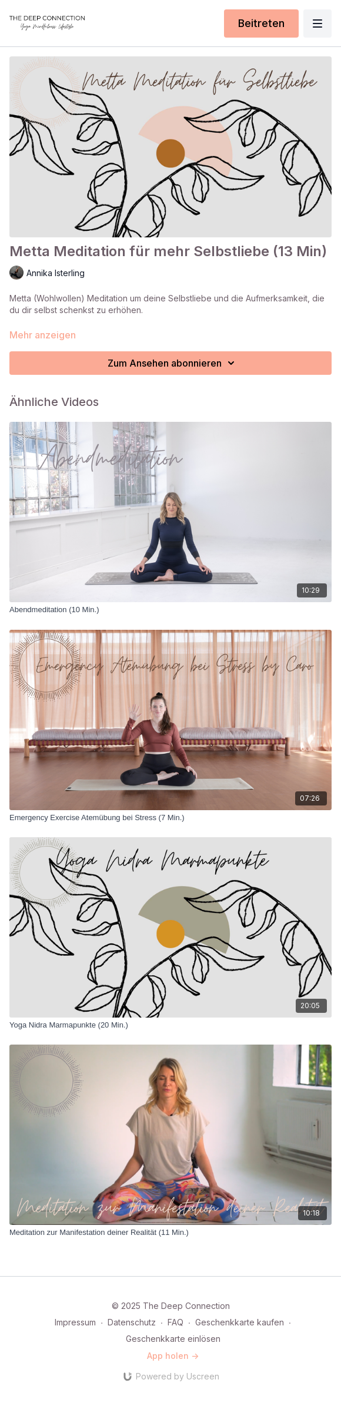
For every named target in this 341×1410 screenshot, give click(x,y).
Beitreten (261, 23)
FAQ (175, 1322)
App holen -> (173, 1356)
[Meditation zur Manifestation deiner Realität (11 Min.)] (170, 1232)
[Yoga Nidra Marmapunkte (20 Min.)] (170, 1025)
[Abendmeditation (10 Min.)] (170, 610)
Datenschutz (132, 1322)
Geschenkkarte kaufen (239, 1322)
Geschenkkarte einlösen (173, 1339)
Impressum (75, 1322)
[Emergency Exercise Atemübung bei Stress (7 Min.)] (170, 818)
